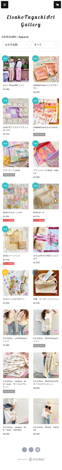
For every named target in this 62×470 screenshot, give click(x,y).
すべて (38, 44)
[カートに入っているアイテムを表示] (57, 4)
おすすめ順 (11, 44)
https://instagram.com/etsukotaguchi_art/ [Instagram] (37, 449)
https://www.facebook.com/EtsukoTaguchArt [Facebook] (24, 449)
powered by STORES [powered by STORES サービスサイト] (31, 461)
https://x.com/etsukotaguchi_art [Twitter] (31, 449)
